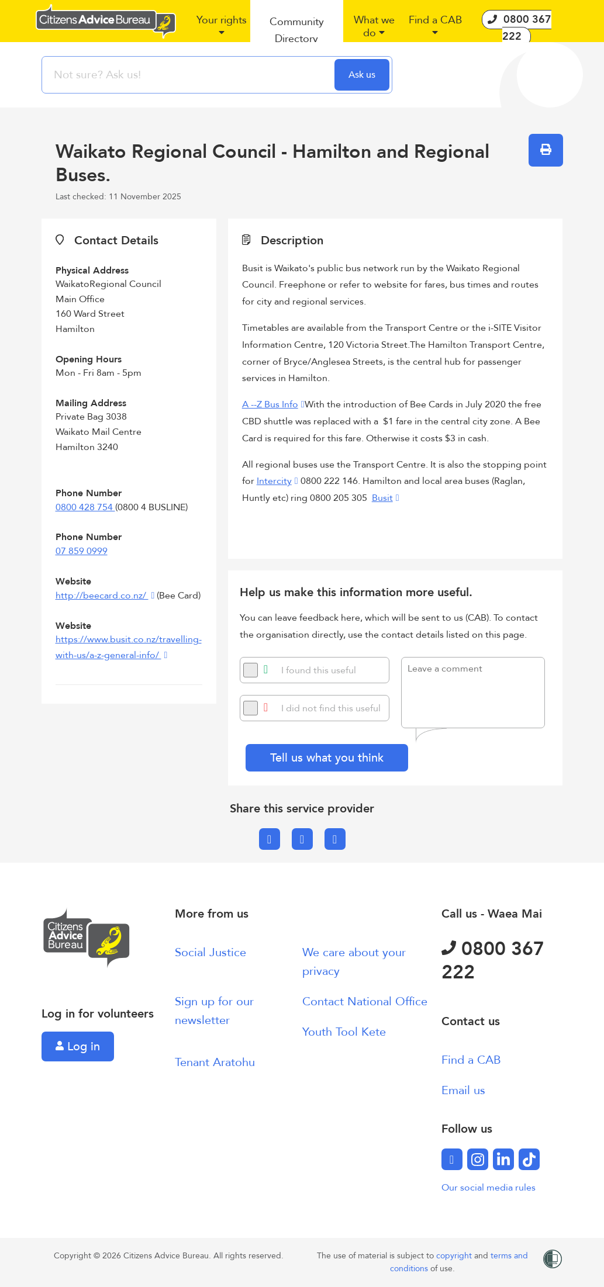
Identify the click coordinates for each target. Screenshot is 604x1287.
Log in (78, 1046)
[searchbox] (189, 75)
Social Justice (210, 952)
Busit (382, 498)
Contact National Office (364, 1001)
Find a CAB (471, 1060)
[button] (222, 31)
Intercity (274, 481)
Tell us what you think (327, 758)
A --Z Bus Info (270, 404)
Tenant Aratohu (215, 1062)
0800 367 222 (492, 960)
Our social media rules (488, 1187)
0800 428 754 (85, 507)
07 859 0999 (82, 551)
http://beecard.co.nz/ (102, 595)
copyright (455, 1255)
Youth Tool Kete (344, 1032)
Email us (463, 1090)
